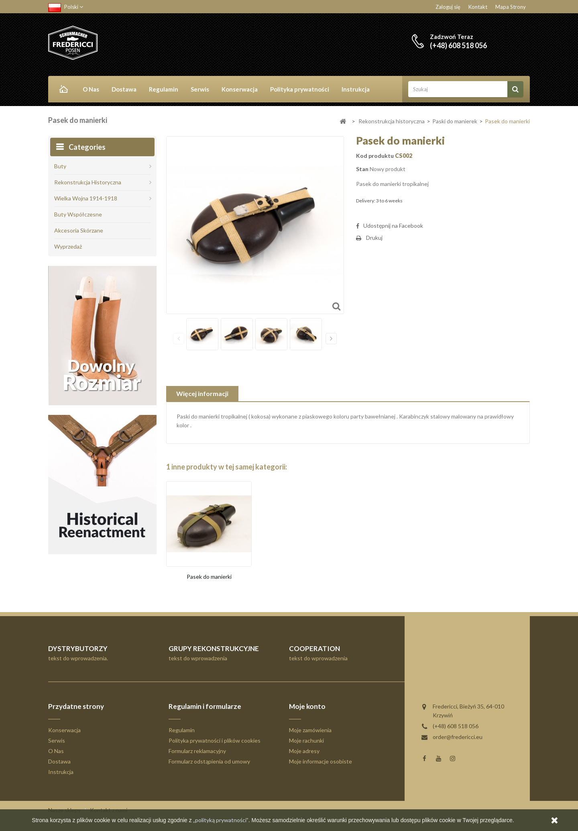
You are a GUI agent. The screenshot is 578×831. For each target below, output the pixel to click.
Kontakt (477, 7)
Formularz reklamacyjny (197, 750)
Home (62, 90)
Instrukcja (356, 89)
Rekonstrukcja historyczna (87, 182)
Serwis (200, 89)
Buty (60, 166)
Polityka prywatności (299, 89)
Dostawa (124, 89)
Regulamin (163, 89)
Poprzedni (178, 338)
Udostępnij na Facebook (393, 225)
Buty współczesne (78, 214)
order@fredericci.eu (457, 736)
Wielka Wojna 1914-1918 (85, 198)
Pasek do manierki (209, 576)
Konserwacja (240, 89)
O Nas (91, 89)
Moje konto (307, 706)
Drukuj (374, 237)
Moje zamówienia (310, 730)
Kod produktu (375, 155)
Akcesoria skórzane (78, 230)
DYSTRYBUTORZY (78, 648)
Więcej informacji (202, 393)
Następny (331, 338)
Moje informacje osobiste (320, 761)
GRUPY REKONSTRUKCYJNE (214, 648)
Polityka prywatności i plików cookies (215, 740)
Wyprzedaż (68, 246)
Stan (362, 168)
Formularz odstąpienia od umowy (209, 761)
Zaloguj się (448, 7)
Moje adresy (304, 750)
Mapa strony (510, 7)
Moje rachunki (306, 740)
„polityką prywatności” (220, 820)
